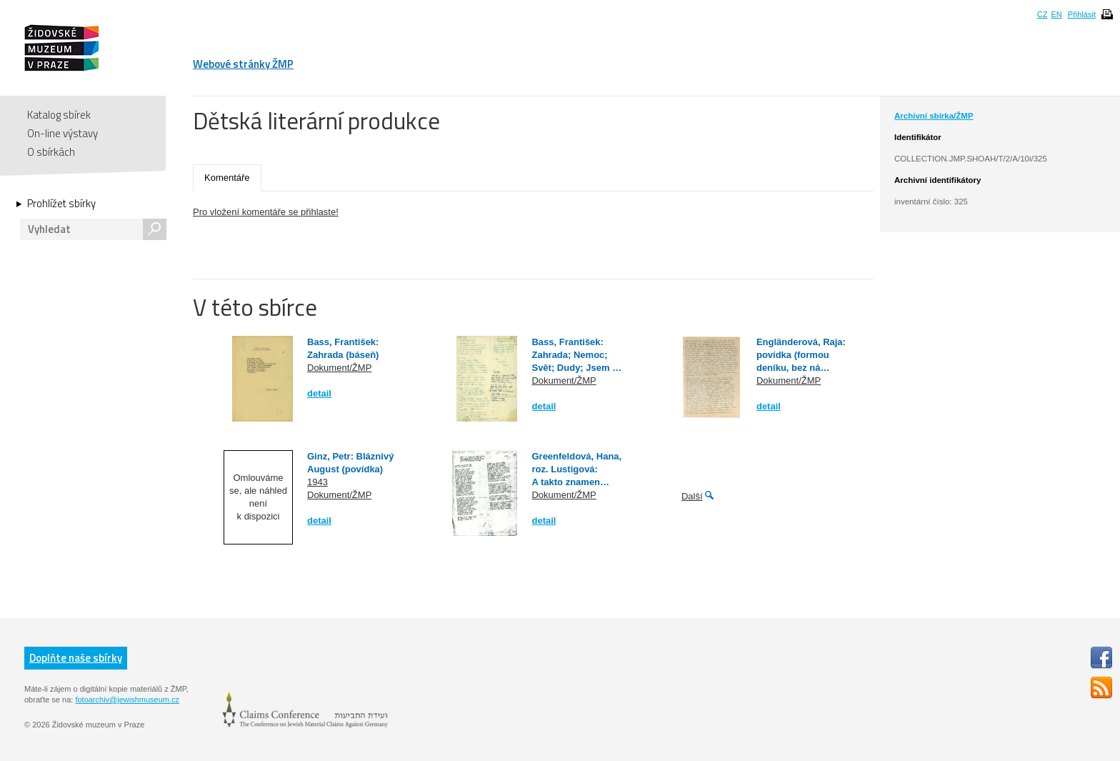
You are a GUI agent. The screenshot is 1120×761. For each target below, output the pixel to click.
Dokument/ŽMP (339, 367)
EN (1056, 14)
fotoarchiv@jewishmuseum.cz (127, 699)
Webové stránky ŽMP (243, 64)
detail (319, 393)
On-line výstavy (62, 133)
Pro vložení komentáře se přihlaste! (266, 212)
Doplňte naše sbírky (75, 658)
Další (692, 496)
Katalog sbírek (59, 114)
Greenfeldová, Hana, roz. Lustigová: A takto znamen (576, 469)
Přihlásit (1082, 14)
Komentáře (227, 177)
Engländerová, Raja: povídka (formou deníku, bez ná (801, 355)
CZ (1042, 14)
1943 (317, 482)
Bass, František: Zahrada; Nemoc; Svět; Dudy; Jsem (571, 355)
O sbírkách (51, 152)
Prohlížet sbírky (61, 203)
